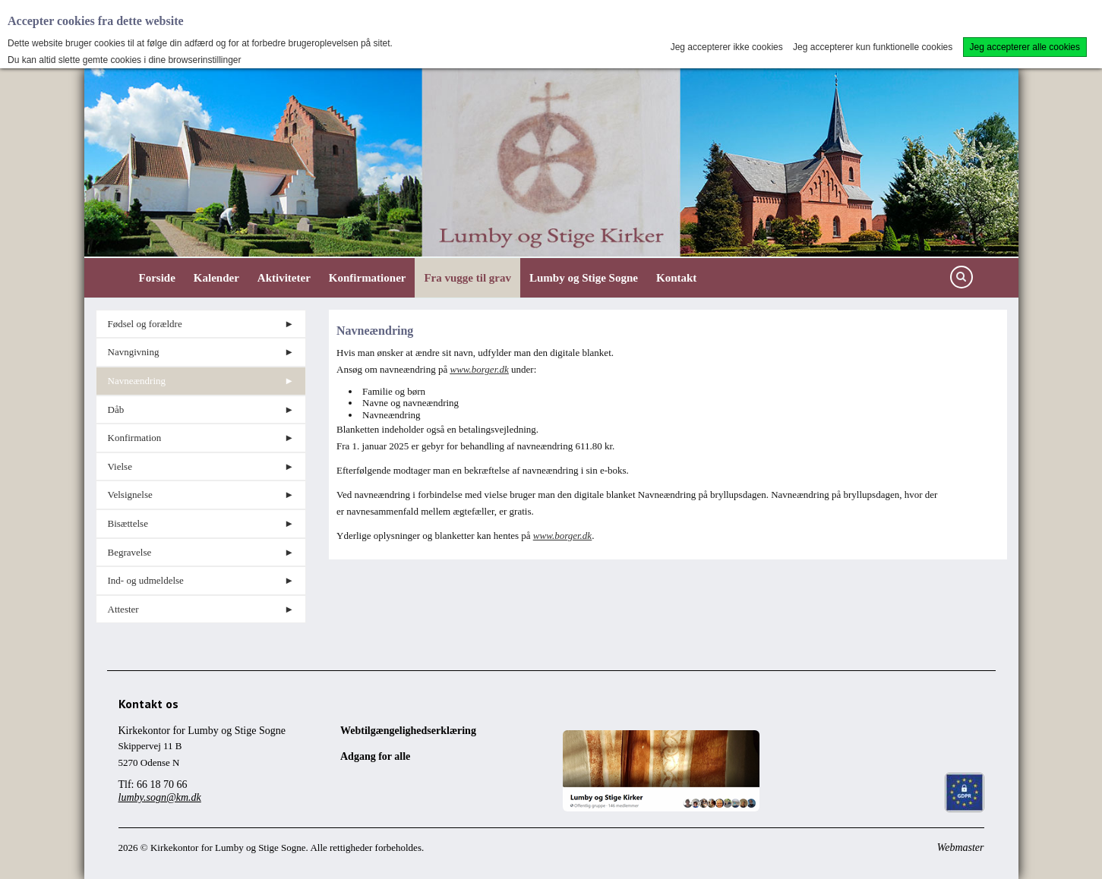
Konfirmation (135, 437)
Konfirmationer (367, 278)
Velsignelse (130, 494)
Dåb (116, 409)
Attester (123, 609)
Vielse (120, 466)
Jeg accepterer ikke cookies (727, 47)
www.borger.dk (479, 369)
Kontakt (676, 278)
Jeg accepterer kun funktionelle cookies (872, 47)
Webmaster (960, 847)
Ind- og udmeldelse (146, 580)
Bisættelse (128, 523)
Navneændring (137, 380)
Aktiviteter (284, 278)
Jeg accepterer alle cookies (1025, 47)
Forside (157, 278)
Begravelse (130, 552)
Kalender (216, 278)
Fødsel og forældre (145, 323)
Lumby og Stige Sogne (583, 278)
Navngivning (133, 352)
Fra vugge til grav (467, 278)
